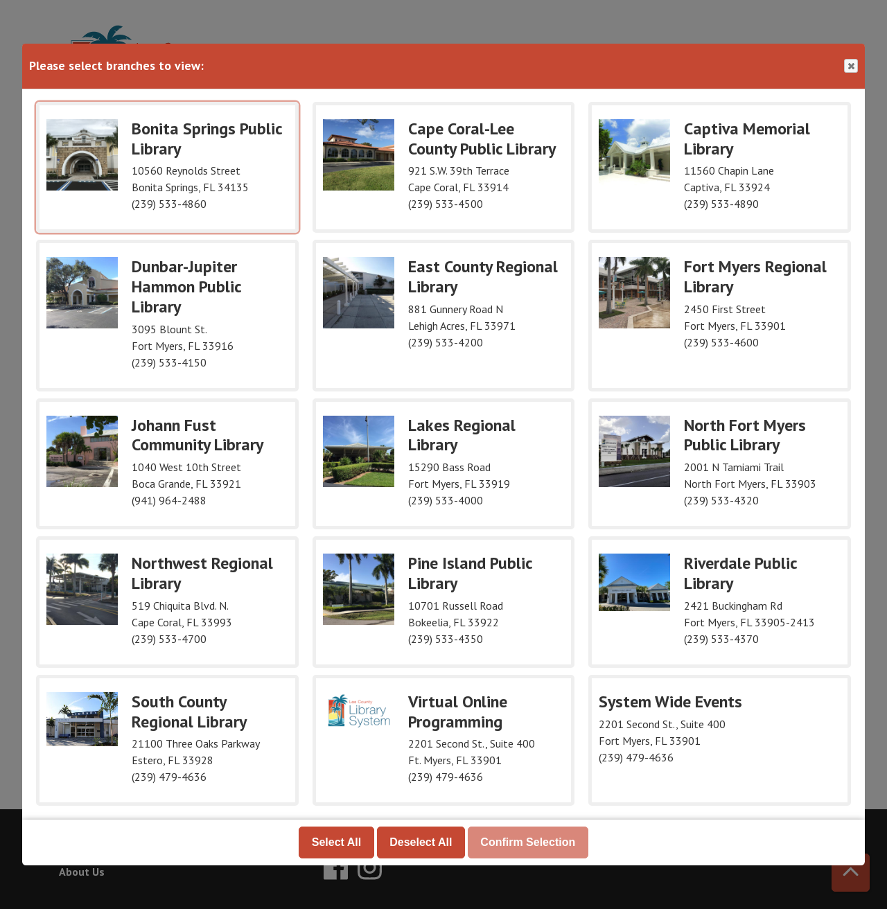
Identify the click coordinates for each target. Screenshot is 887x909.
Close (850, 66)
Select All (336, 842)
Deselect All (420, 842)
